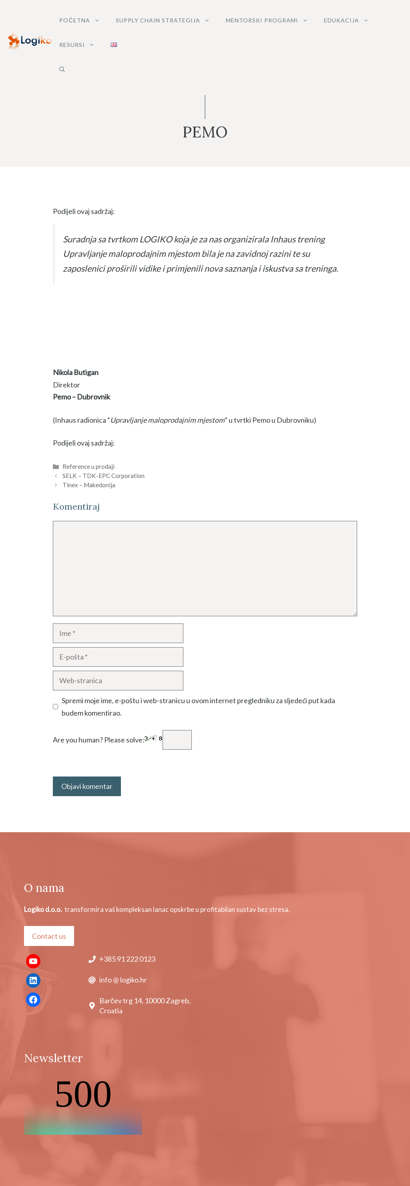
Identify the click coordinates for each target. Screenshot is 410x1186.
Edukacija (350, 20)
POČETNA (83, 20)
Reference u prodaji (88, 466)
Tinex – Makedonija (88, 484)
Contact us (49, 936)
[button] (62, 69)
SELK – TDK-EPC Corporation (103, 475)
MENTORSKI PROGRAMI (271, 20)
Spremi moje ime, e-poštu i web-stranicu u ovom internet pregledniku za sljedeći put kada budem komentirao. (198, 706)
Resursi (80, 44)
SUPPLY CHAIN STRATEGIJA (167, 20)
